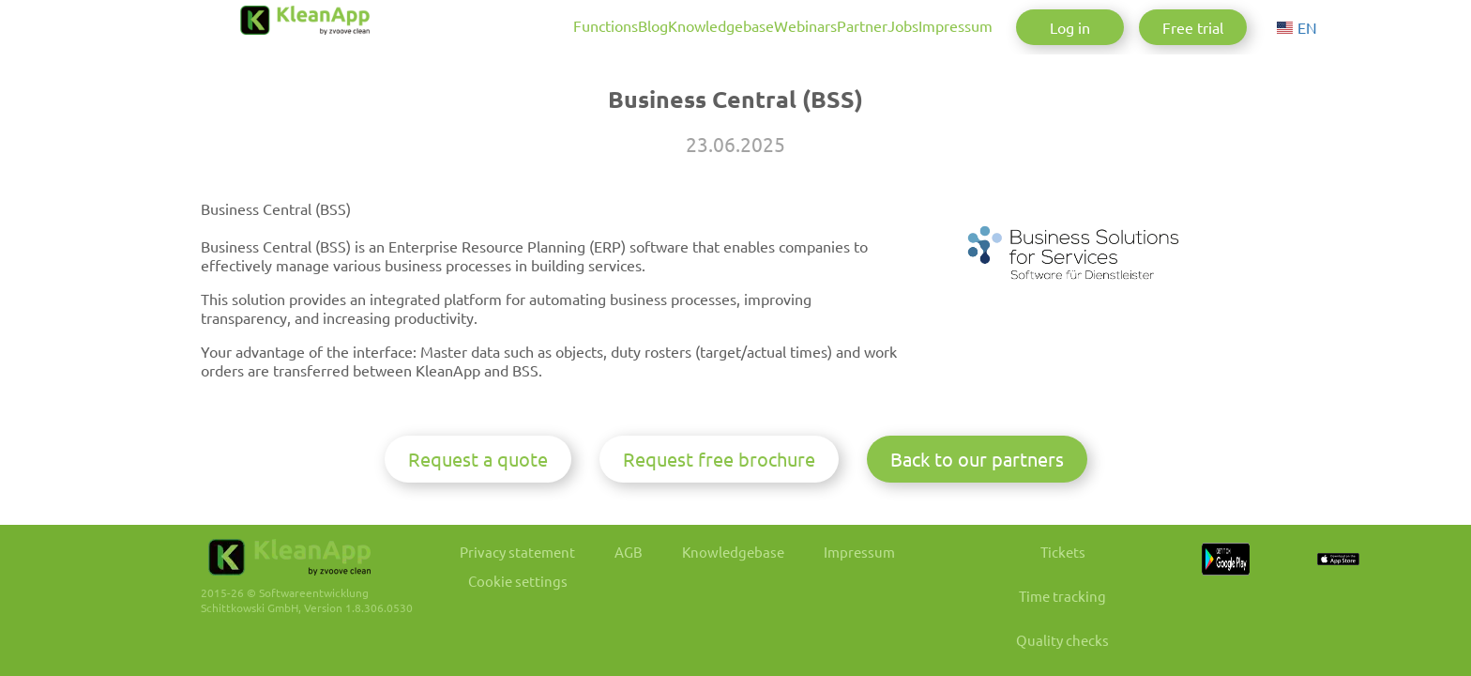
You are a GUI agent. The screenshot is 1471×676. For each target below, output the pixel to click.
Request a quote (478, 487)
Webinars (711, 25)
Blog (512, 25)
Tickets (1129, 581)
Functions (441, 25)
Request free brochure (719, 487)
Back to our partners (977, 487)
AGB (647, 581)
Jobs (856, 25)
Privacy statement (526, 581)
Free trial (1192, 27)
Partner (791, 25)
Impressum (932, 25)
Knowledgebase (604, 25)
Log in (1070, 27)
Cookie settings (526, 612)
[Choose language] (1300, 27)
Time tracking (1129, 627)
